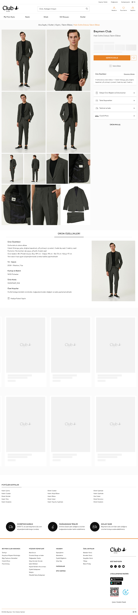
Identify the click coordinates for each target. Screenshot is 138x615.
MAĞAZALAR (60, 566)
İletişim (31, 572)
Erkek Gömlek (6, 496)
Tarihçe (4, 553)
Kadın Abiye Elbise (53, 493)
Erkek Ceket (51, 499)
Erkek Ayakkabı (98, 491)
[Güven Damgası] (125, 592)
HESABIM (59, 549)
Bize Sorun (32, 553)
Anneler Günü (87, 555)
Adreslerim (59, 555)
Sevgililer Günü (88, 558)
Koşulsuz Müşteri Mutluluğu (11, 555)
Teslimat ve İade (103, 108)
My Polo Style (9, 17)
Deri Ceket (97, 496)
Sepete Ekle (112, 58)
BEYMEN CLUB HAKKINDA (11, 549)
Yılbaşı (85, 561)
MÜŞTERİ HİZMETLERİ (36, 549)
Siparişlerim (59, 553)
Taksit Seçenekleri (104, 100)
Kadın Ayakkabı (99, 493)
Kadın (27, 17)
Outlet (82, 17)
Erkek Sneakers (98, 502)
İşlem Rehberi (33, 564)
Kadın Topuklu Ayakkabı (55, 502)
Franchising (5, 564)
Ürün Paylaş (115, 125)
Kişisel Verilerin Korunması (37, 567)
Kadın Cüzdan (6, 493)
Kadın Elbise (52, 496)
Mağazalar (114, 2)
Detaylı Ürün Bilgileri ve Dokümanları (111, 93)
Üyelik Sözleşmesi (34, 569)
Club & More (102, 116)
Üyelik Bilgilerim (61, 558)
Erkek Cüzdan (52, 491)
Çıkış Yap (59, 561)
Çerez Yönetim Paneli (119, 602)
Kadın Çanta (6, 491)
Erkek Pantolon (98, 499)
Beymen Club (103, 31)
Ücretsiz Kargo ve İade (36, 555)
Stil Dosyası (64, 17)
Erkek (46, 17)
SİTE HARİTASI (61, 571)
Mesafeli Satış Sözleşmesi (37, 575)
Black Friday (87, 564)
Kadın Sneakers (6, 502)
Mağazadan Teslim (35, 558)
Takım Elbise (115, 66)
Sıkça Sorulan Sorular (36, 561)
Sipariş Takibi (103, 2)
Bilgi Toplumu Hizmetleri (9, 558)
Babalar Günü (87, 553)
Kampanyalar (125, 2)
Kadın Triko (5, 499)
